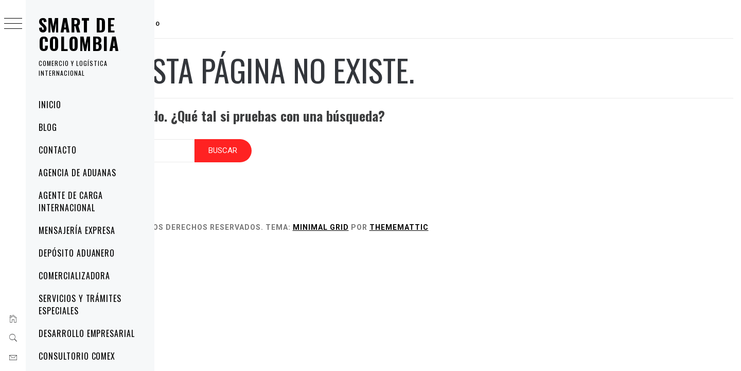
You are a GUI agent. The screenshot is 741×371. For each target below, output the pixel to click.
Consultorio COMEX (77, 356)
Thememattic (500, 217)
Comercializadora (74, 275)
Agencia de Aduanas (77, 172)
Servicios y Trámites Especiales (80, 304)
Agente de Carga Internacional (71, 201)
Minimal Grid (422, 217)
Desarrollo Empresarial (87, 333)
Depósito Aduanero (77, 253)
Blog (48, 127)
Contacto (58, 150)
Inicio (50, 104)
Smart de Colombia (79, 33)
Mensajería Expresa (77, 230)
